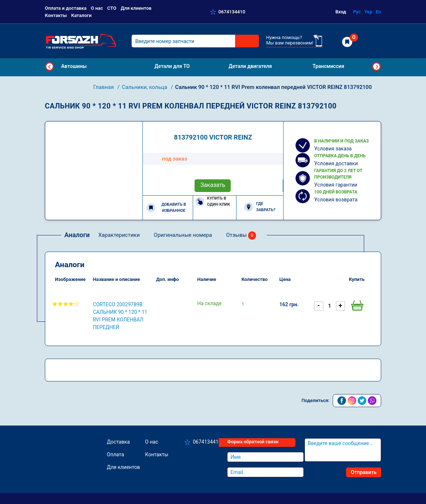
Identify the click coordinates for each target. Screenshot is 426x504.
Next (376, 66)
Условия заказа (333, 148)
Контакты (56, 15)
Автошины (74, 66)
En (378, 11)
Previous (49, 66)
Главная (104, 87)
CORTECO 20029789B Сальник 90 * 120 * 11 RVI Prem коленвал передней (120, 316)
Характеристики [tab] (119, 235)
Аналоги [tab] (77, 235)
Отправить (363, 472)
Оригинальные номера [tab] (183, 235)
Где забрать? (259, 206)
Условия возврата (336, 199)
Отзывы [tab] (241, 235)
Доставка (118, 442)
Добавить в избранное (166, 207)
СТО (111, 8)
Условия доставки (336, 163)
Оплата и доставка (65, 8)
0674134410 (231, 11)
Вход (341, 11)
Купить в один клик (212, 201)
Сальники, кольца (145, 87)
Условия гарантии (335, 185)
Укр (368, 11)
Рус (357, 11)
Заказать (212, 184)
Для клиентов (136, 8)
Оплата (115, 454)
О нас (97, 8)
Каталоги (81, 15)
